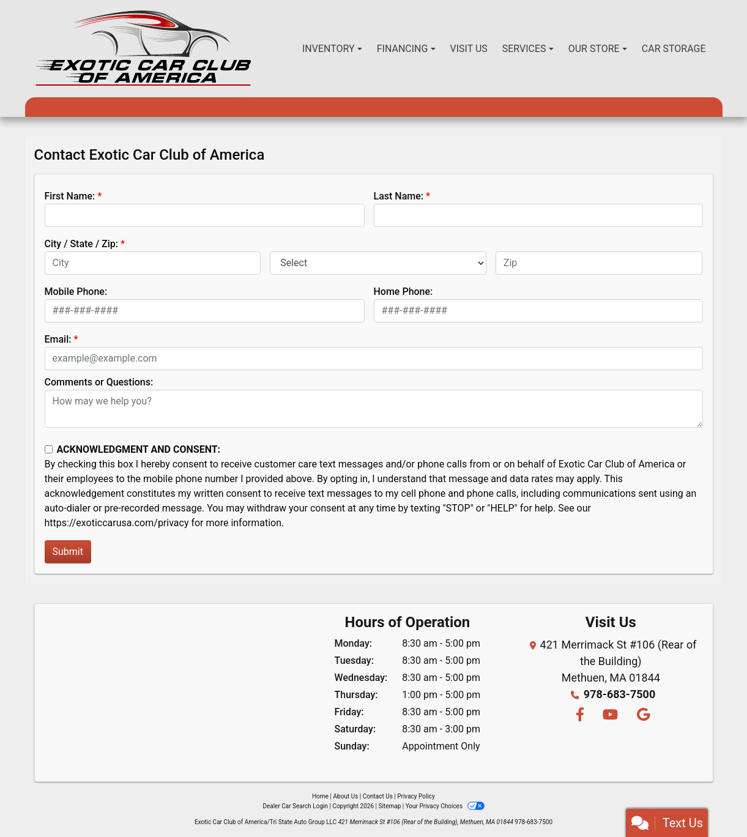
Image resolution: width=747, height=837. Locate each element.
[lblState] (378, 263)
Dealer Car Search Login (295, 806)
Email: (58, 339)
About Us (346, 796)
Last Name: (399, 196)
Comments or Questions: (99, 382)
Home (320, 796)
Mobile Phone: (76, 291)
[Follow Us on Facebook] (579, 715)
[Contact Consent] (49, 449)
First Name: (70, 196)
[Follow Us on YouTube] (609, 715)
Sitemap (389, 806)
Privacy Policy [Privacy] (416, 796)
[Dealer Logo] (143, 48)
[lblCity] (153, 263)
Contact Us (378, 796)
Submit (68, 551)
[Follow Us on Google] (641, 715)
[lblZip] (599, 263)
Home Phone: (403, 291)
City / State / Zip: (82, 244)
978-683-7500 (619, 694)
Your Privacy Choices (445, 806)
